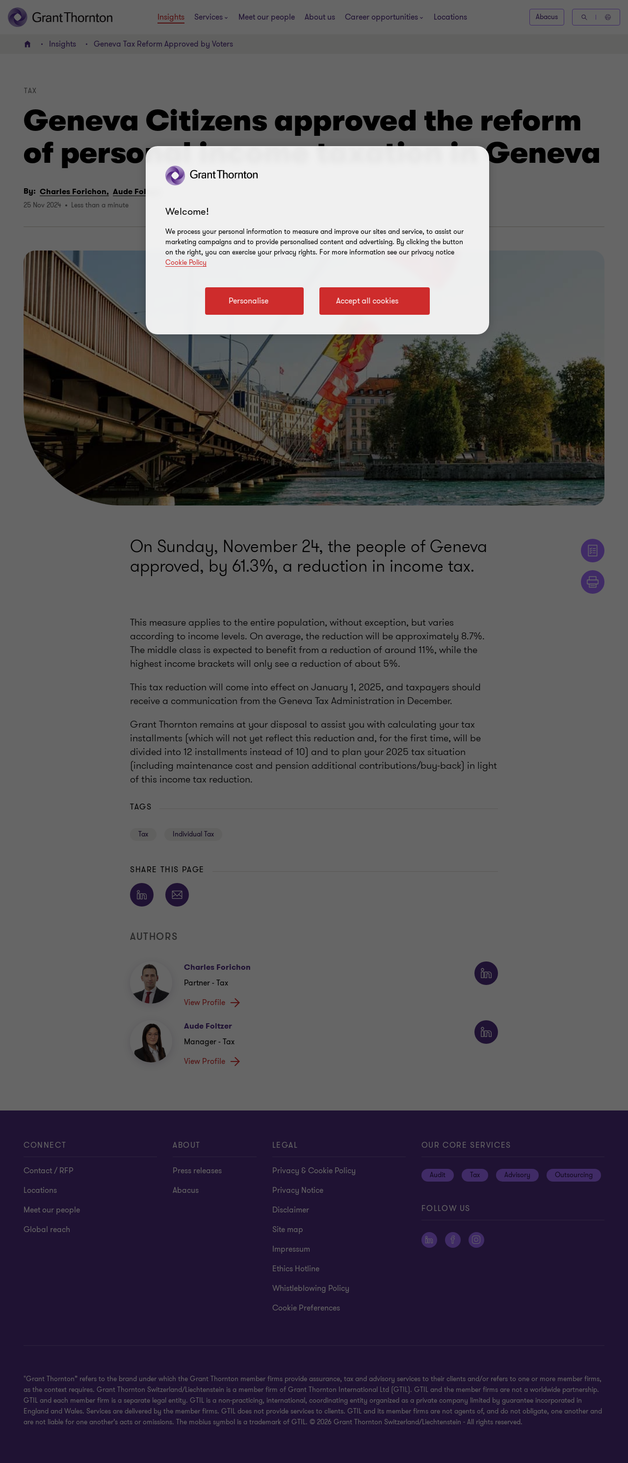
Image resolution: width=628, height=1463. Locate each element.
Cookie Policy (186, 262)
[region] (317, 240)
